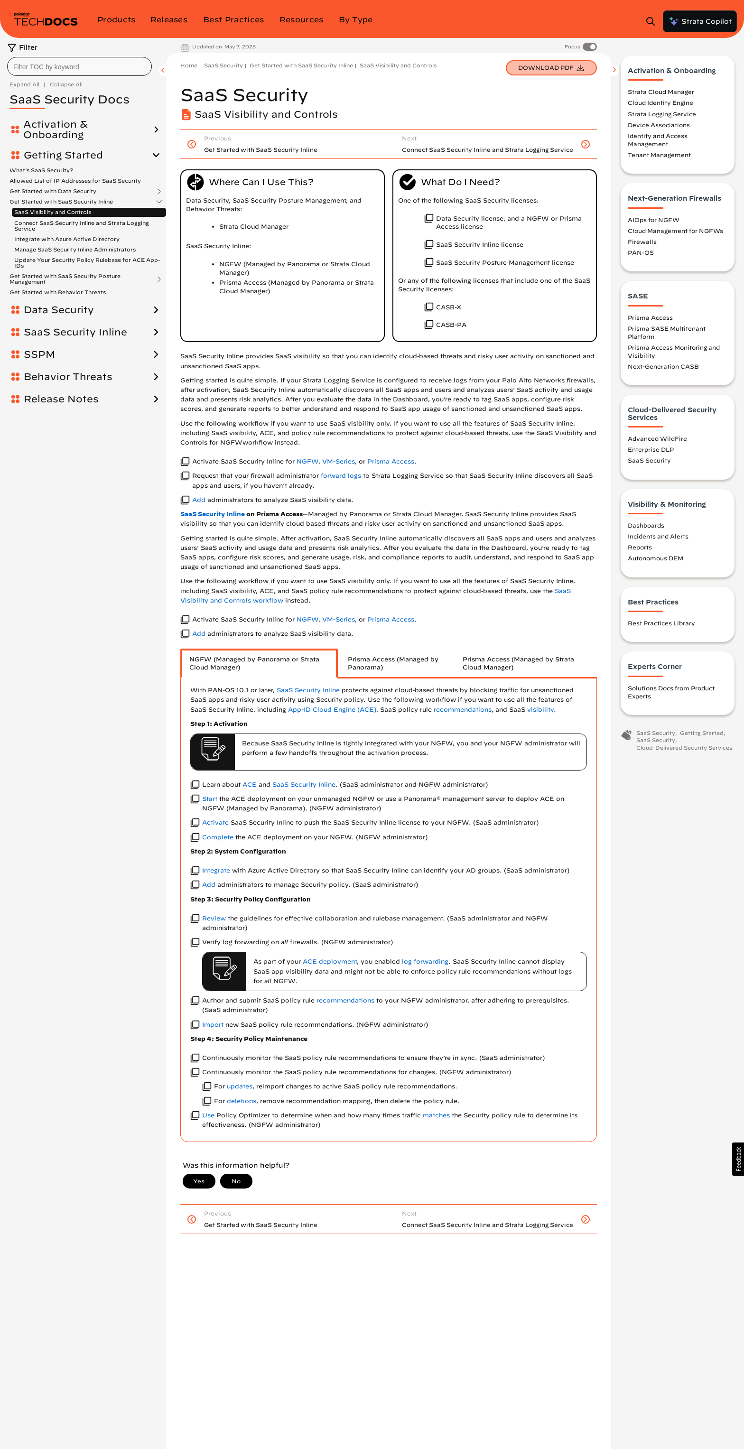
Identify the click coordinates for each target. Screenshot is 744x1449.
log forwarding (425, 961)
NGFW (307, 461)
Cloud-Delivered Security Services (684, 749)
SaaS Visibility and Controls (52, 212)
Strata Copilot (700, 21)
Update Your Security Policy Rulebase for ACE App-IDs (87, 263)
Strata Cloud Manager (661, 93)
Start (209, 798)
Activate (215, 822)
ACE (249, 784)
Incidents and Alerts (658, 537)
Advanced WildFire (657, 440)
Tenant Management (659, 156)
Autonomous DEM (655, 560)
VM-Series (338, 461)
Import (212, 1024)
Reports (640, 548)
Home (188, 65)
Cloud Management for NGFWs (675, 232)
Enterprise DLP (651, 450)
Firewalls (642, 243)
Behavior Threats (68, 377)
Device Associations (659, 126)
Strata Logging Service (662, 115)
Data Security (59, 310)
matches (436, 1115)
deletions (241, 1101)
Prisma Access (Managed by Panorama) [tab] (393, 663)
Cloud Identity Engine (660, 104)
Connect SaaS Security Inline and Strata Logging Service (81, 226)
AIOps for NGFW (653, 221)
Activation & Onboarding (55, 129)
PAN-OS (641, 254)
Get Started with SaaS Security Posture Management (65, 279)
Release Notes (61, 399)
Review (214, 918)
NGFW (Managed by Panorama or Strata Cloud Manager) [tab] (254, 663)
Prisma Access (390, 461)
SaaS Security (223, 65)
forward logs (341, 475)
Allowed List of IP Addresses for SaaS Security (75, 180)
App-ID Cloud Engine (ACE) (332, 709)
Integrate (216, 870)
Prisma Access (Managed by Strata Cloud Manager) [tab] (518, 663)
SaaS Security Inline (75, 332)
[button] (738, 1159)
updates (239, 1086)
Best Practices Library (661, 624)
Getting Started (63, 155)
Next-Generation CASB (663, 367)
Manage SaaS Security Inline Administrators (75, 249)
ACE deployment (330, 961)
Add (198, 499)
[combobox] (79, 66)
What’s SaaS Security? (41, 170)
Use (208, 1115)
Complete (217, 837)
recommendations (463, 709)
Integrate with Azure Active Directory (67, 239)
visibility (540, 709)
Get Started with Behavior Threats (57, 292)
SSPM (39, 354)
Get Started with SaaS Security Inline (61, 201)
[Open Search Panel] (653, 21)
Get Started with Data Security (52, 191)
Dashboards (646, 526)
